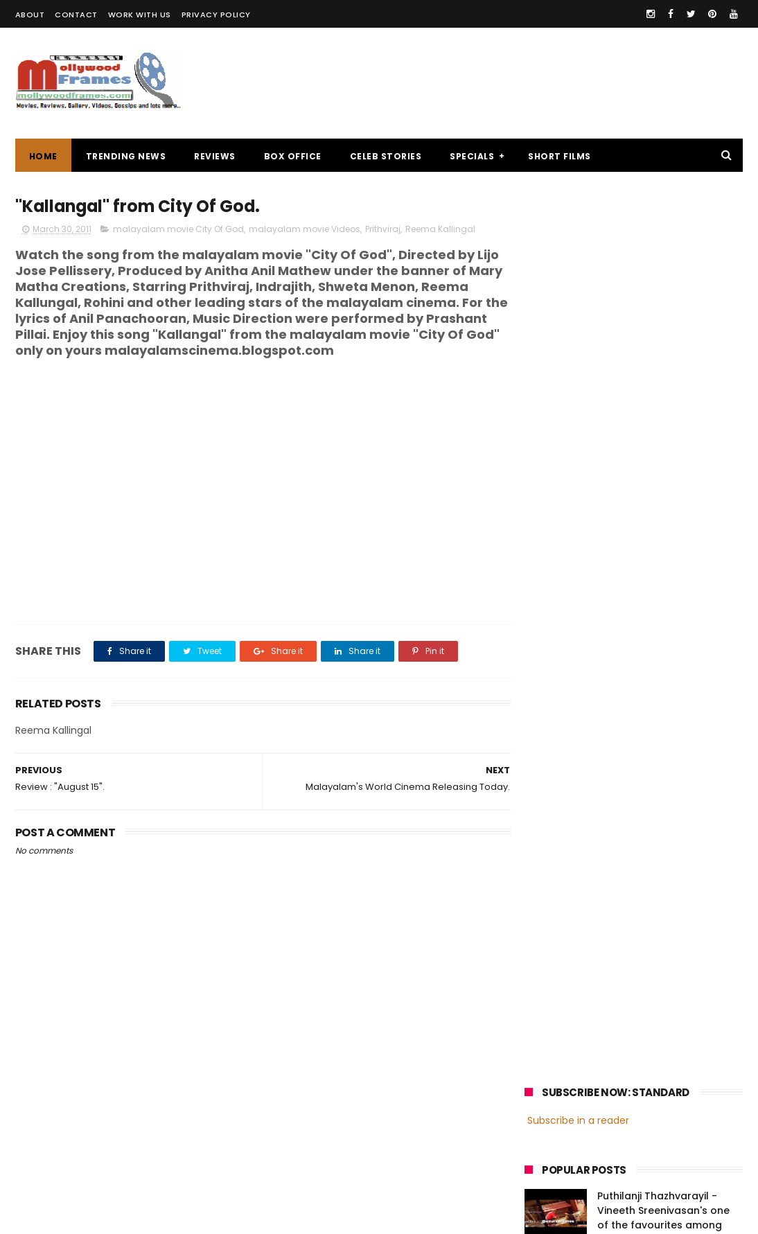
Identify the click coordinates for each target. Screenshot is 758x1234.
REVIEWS (215, 156)
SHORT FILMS (559, 156)
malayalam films (671, 988)
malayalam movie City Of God (178, 230)
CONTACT (76, 14)
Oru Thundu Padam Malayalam (646, 451)
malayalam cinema (574, 988)
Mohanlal (551, 1013)
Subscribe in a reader (578, 232)
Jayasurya (554, 1039)
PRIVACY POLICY (216, 14)
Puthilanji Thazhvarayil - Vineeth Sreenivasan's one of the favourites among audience (663, 329)
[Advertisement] (490, 83)
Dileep (608, 1039)
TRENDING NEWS (126, 156)
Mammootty (617, 1013)
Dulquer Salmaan (645, 1064)
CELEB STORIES (386, 156)
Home (43, 156)
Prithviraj (382, 230)
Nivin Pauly (662, 1039)
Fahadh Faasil (561, 1064)
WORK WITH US (139, 14)
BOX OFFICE (292, 156)
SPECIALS (472, 156)
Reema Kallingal (440, 230)
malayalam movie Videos (304, 230)
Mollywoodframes (62, 1216)
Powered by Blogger (306, 1216)
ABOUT (30, 14)
